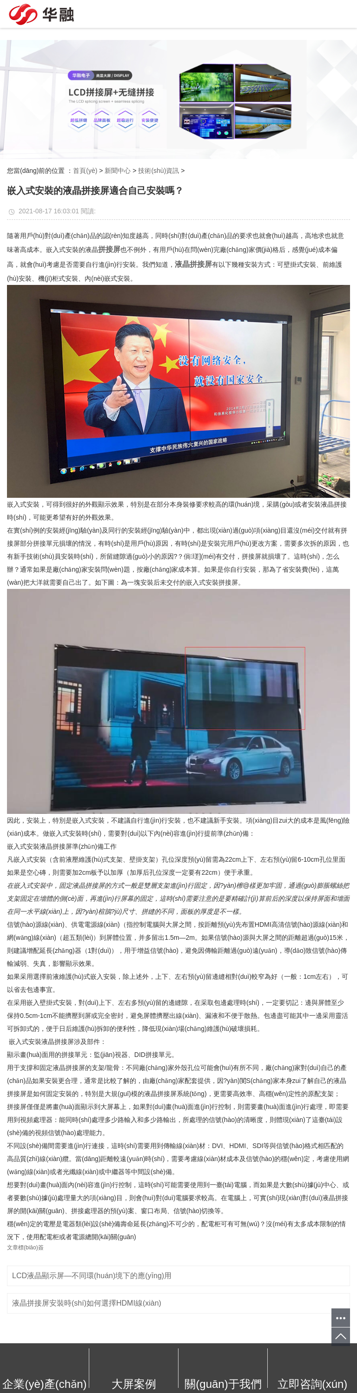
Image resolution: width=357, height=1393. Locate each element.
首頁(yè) (85, 170)
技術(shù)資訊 (158, 170)
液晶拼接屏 (193, 264)
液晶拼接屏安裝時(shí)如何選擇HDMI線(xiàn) (86, 1303)
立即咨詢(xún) (313, 1384)
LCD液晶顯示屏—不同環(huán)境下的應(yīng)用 (92, 1276)
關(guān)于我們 (223, 1384)
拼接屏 (109, 249)
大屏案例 (134, 1384)
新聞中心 (118, 170)
